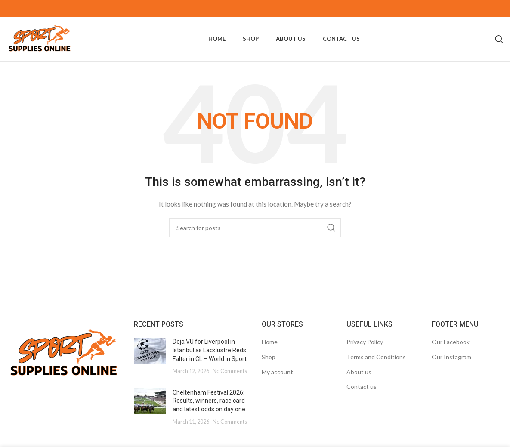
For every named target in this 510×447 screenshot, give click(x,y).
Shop (268, 364)
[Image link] (63, 360)
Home (270, 349)
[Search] (499, 43)
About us (358, 379)
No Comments (230, 379)
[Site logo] (45, 42)
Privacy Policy (364, 349)
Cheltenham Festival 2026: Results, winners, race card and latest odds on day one (209, 408)
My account (277, 379)
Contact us (361, 394)
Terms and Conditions (376, 364)
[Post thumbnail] (150, 363)
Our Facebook (451, 349)
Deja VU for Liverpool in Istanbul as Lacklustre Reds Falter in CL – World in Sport (210, 358)
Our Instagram (451, 364)
